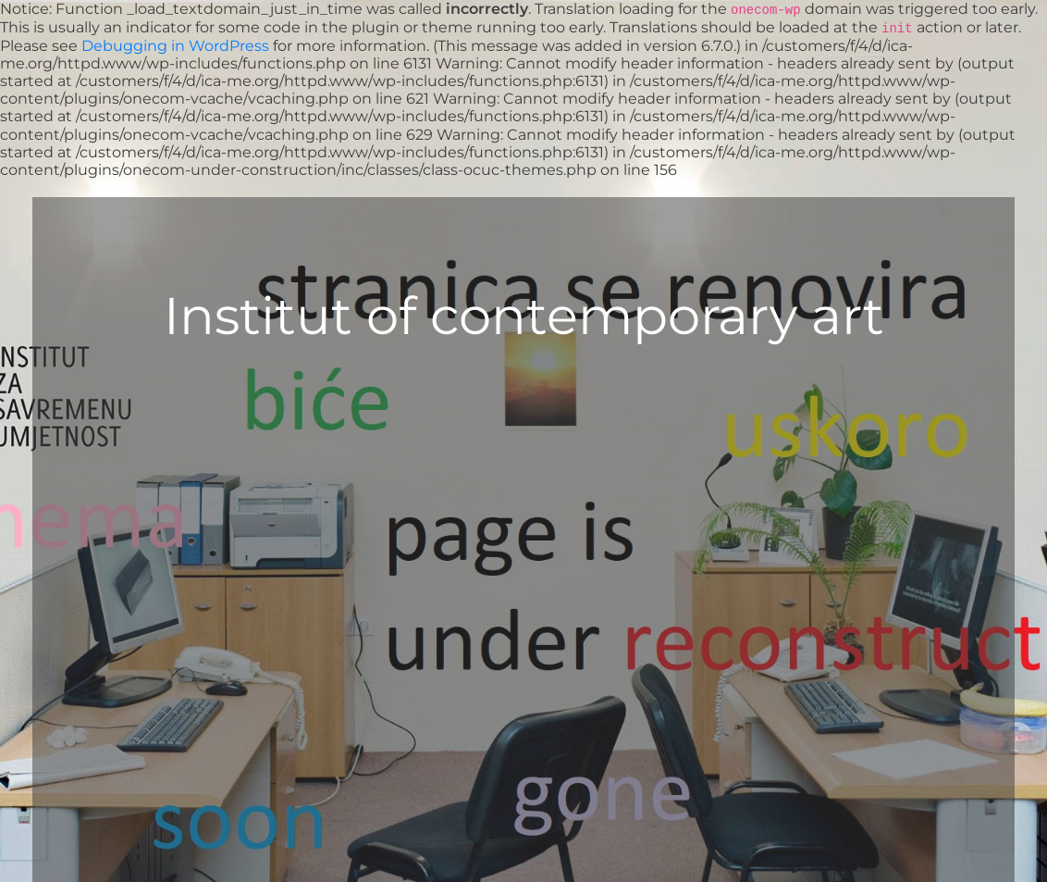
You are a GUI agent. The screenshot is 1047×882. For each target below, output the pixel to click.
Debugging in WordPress (175, 46)
